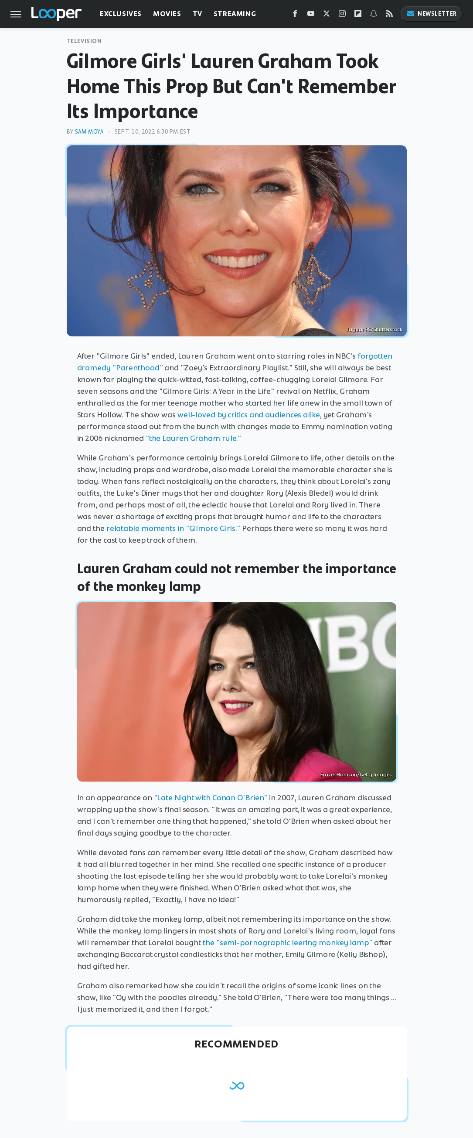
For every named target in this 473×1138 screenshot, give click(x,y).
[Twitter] (326, 15)
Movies (167, 13)
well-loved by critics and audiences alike (248, 415)
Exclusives (121, 13)
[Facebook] (295, 15)
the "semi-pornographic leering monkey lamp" (287, 942)
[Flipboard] (358, 15)
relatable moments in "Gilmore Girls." (173, 528)
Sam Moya (89, 131)
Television (84, 41)
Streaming (235, 13)
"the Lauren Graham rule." (194, 438)
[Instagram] (342, 15)
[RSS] (389, 15)
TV (197, 13)
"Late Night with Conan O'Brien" (211, 797)
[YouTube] (310, 15)
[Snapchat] (373, 15)
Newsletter (431, 13)
